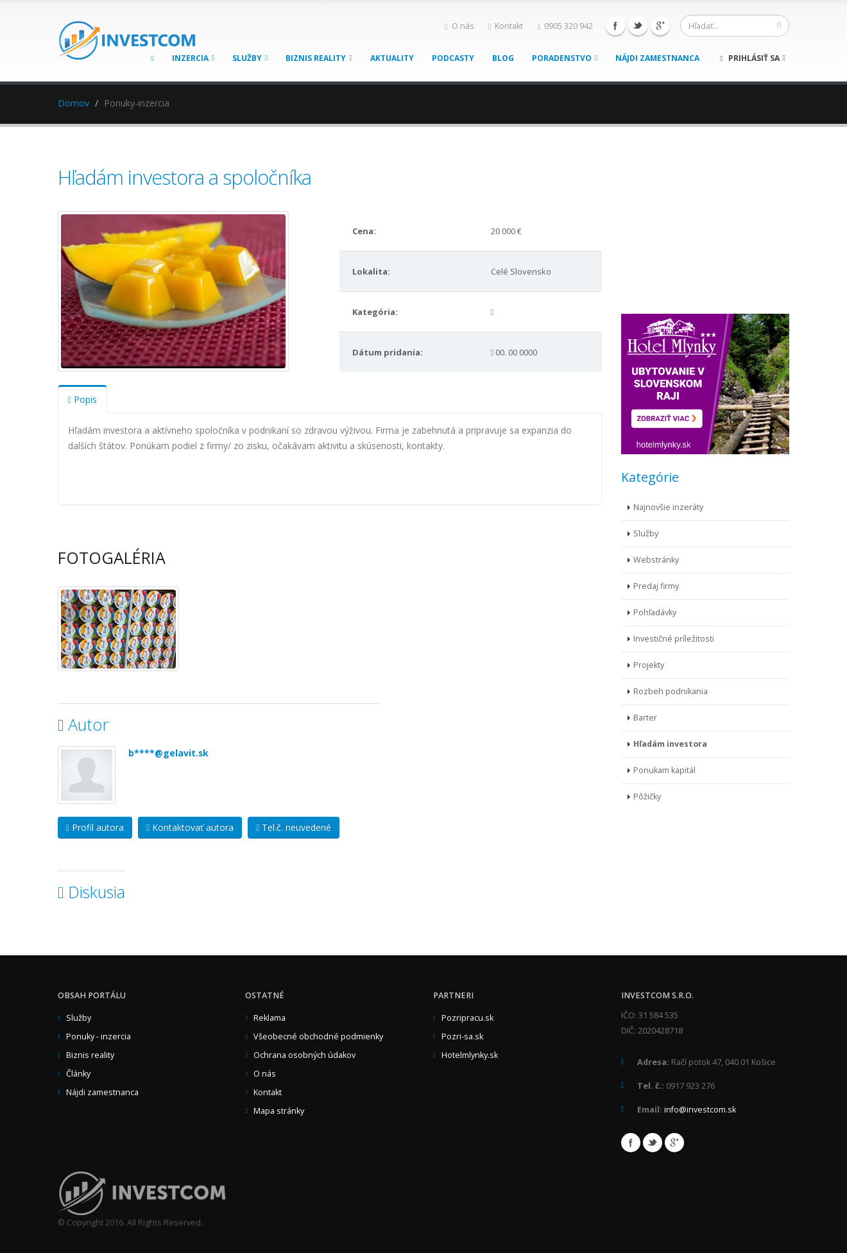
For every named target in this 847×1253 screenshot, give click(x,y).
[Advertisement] (717, 229)
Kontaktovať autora (190, 827)
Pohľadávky (654, 612)
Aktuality (392, 58)
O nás (459, 26)
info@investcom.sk (700, 1109)
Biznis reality (319, 58)
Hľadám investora (670, 743)
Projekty (648, 665)
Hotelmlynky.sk (469, 1055)
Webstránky (656, 559)
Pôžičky (647, 796)
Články (78, 1073)
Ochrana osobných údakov (304, 1055)
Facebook (615, 25)
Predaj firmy (656, 586)
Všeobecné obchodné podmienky (318, 1036)
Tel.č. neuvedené (293, 827)
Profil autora (95, 827)
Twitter (637, 25)
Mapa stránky (278, 1110)
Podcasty (453, 58)
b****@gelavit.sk (168, 753)
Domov (73, 103)
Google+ (660, 25)
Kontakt (506, 26)
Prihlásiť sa (752, 58)
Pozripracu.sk (467, 1017)
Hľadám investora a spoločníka (184, 177)
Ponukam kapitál (664, 770)
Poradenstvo (564, 58)
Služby (250, 58)
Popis (82, 399)
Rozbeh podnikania (670, 691)
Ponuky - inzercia (98, 1036)
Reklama (269, 1017)
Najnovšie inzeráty (668, 507)
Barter (645, 717)
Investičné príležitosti (673, 638)
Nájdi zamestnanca (657, 58)
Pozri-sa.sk (462, 1036)
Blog (503, 58)
